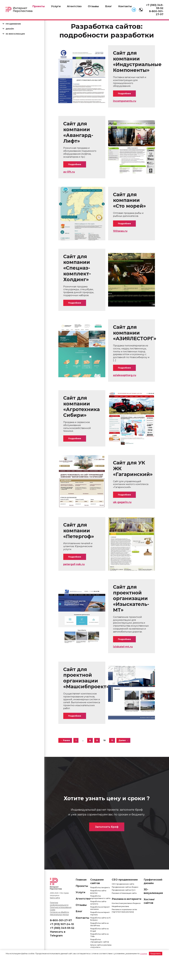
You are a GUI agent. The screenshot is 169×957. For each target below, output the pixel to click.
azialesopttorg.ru (124, 375)
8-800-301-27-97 (156, 13)
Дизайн (10, 29)
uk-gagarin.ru (122, 502)
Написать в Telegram (57, 933)
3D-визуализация (15, 34)
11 (112, 740)
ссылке (143, 953)
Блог (108, 6)
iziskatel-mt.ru (123, 646)
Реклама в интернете (126, 899)
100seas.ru (120, 231)
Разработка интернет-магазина (100, 908)
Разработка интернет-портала (100, 913)
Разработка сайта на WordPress (99, 924)
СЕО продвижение (125, 879)
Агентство (74, 6)
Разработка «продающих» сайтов (99, 940)
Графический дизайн (153, 881)
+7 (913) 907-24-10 (62, 924)
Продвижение (13, 24)
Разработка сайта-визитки (98, 892)
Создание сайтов (97, 881)
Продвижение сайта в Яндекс (125, 887)
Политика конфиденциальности (59, 903)
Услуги (56, 6)
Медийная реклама (120, 906)
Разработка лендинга (100, 887)
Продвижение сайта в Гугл (123, 890)
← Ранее (65, 740)
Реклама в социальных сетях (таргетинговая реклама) (124, 910)
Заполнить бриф (106, 826)
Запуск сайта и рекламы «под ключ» (100, 946)
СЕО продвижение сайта (123, 884)
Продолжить (155, 953)
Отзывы (93, 6)
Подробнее (124, 93)
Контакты (125, 6)
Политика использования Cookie (60, 908)
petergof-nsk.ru (74, 564)
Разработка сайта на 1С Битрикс (100, 919)
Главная (81, 879)
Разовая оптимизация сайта (124, 893)
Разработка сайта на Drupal (99, 930)
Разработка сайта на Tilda (99, 935)
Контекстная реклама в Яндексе (126, 903)
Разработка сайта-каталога (98, 902)
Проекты (38, 6)
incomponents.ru (124, 101)
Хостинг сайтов (149, 901)
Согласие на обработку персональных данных (59, 913)
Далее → (123, 740)
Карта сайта (55, 898)
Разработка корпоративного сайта (100, 897)
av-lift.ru (69, 171)
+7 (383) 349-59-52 (62, 928)
